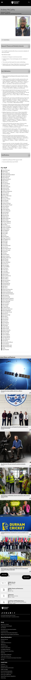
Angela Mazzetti (6, 189)
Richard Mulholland (7, 310)
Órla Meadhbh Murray (7, 312)
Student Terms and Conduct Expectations (9, 632)
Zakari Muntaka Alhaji (7, 346)
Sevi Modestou (6, 322)
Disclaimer (3, 652)
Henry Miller (5, 233)
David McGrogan (6, 170)
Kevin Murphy (5, 260)
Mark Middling (6, 281)
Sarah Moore (5, 321)
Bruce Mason (5, 197)
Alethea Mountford (7, 179)
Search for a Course (5, 624)
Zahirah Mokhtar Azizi (7, 345)
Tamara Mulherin (6, 334)
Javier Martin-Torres (7, 248)
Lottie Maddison (6, 272)
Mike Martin (5, 286)
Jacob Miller (5, 242)
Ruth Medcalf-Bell (6, 315)
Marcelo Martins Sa (7, 275)
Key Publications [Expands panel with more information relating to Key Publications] (5, 71)
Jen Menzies (5, 251)
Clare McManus (6, 206)
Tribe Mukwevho (6, 339)
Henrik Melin (5, 232)
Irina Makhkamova (6, 239)
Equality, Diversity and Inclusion (7, 667)
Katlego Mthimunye (7, 257)
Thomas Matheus (6, 336)
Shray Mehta (5, 325)
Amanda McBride (6, 183)
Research (3, 641)
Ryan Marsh (5, 316)
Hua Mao (4, 235)
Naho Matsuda (6, 295)
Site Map (2, 659)
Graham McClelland (7, 227)
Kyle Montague (6, 265)
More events (26, 577)
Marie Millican (5, 278)
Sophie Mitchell (6, 327)
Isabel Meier (5, 241)
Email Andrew (6, 39)
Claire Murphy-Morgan (7, 204)
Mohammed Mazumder (8, 289)
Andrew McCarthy (6, 186)
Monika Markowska (7, 290)
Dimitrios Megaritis (7, 221)
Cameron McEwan (6, 198)
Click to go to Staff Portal (6, 674)
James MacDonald (6, 245)
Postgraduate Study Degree (6, 626)
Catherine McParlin (7, 203)
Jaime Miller (5, 244)
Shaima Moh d (6, 324)
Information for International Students (8, 629)
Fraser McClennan (6, 226)
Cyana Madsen (6, 212)
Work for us (3, 644)
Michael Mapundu (6, 283)
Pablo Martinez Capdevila (8, 298)
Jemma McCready (6, 250)
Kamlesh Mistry (6, 254)
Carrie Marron (5, 201)
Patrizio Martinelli (6, 301)
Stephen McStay (6, 331)
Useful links (4, 662)
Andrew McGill (6, 188)
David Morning (6, 215)
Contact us (3, 664)
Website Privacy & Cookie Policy (7, 651)
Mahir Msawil (5, 274)
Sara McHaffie (6, 318)
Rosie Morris (5, 313)
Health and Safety (4, 669)
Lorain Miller (5, 271)
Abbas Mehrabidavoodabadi (9, 174)
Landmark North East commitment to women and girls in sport (14, 532)
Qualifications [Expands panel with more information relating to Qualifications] (5, 155)
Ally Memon (5, 182)
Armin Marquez (6, 192)
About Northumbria (6, 637)
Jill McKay (5, 253)
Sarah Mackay (5, 319)
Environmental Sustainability (6, 671)
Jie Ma (4, 348)
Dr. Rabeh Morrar (6, 307)
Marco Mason (5, 277)
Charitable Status (4, 646)
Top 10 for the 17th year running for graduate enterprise (13, 464)
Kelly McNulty (5, 259)
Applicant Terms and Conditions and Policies (10, 634)
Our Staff (4, 168)
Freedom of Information (5, 647)
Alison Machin (5, 180)
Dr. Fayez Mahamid (7, 223)
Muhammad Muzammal (8, 292)
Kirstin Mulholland (6, 262)
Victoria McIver (6, 343)
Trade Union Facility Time (6, 656)
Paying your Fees (4, 666)
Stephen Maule (6, 328)
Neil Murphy (5, 171)
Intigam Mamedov (6, 238)
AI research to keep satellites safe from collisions (11, 391)
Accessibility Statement (5, 649)
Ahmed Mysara (6, 177)
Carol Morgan (5, 200)
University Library (4, 631)
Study (2, 622)
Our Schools (3, 627)
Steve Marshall (6, 333)
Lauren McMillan (6, 266)
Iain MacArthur (6, 236)
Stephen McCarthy (6, 330)
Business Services (4, 639)
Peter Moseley (6, 304)
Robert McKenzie (6, 173)
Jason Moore (5, 247)
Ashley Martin (5, 194)
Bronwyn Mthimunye (7, 195)
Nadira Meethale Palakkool (8, 293)
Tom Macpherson (6, 337)
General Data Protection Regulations (8, 676)
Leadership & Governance (6, 642)
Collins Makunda (6, 209)
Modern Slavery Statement (6, 654)
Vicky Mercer (5, 340)
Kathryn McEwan (6, 256)
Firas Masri (5, 224)
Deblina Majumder (6, 218)
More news (4, 574)
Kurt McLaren (5, 263)
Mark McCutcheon (6, 280)
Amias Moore (5, 185)
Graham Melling (6, 229)
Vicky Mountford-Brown (8, 342)
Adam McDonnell (6, 176)
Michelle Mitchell (6, 284)
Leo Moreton (5, 268)
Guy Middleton (6, 230)
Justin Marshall (6, 349)
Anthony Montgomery (7, 191)
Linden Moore (5, 269)
